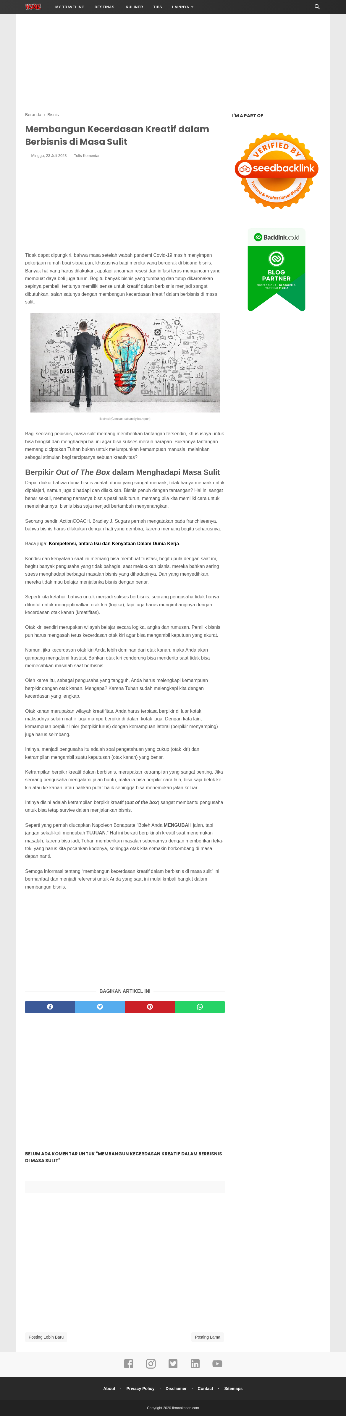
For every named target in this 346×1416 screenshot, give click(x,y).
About (109, 1388)
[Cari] (317, 8)
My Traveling (70, 7)
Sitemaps (233, 1388)
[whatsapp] (200, 1007)
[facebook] (50, 1007)
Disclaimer (176, 1388)
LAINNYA (180, 7)
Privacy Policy (140, 1388)
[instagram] (151, 1368)
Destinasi (105, 7)
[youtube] (217, 1368)
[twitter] (100, 1007)
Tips (157, 7)
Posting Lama (207, 1337)
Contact (205, 1388)
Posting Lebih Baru (46, 1337)
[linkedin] (195, 1368)
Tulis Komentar (87, 155)
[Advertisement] (173, 62)
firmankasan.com (185, 1408)
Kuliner (134, 7)
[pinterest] (150, 1007)
